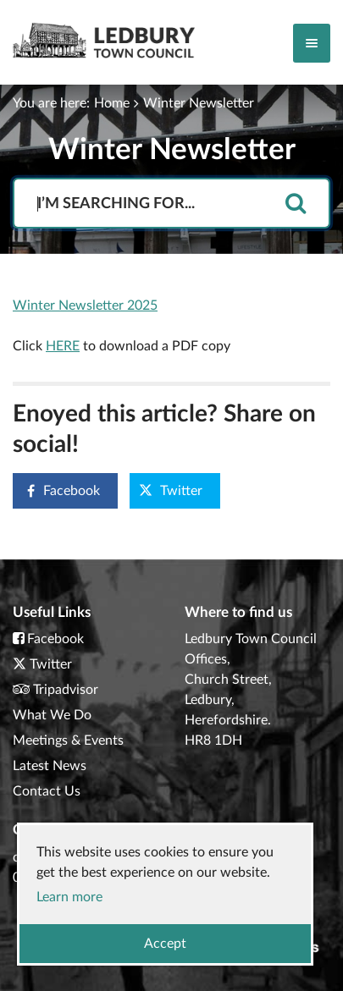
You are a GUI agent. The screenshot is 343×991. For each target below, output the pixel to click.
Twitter (170, 490)
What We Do (52, 715)
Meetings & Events (68, 740)
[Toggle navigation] (311, 43)
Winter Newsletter (198, 103)
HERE (63, 346)
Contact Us (46, 791)
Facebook (57, 490)
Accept (165, 943)
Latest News (49, 766)
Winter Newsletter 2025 (85, 305)
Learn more (69, 897)
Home (112, 103)
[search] (295, 204)
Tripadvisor (65, 689)
